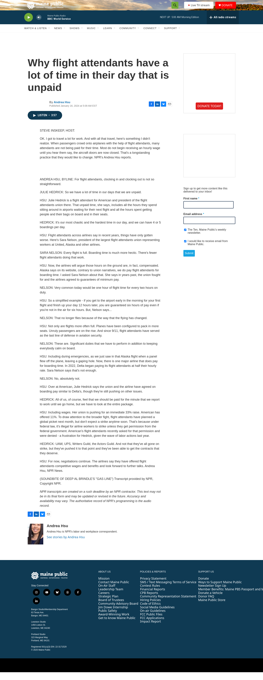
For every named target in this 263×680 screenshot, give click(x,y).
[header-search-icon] (173, 9)
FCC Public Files (151, 622)
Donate (203, 586)
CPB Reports (149, 600)
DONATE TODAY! (209, 114)
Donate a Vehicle (210, 600)
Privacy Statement (153, 586)
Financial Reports (152, 597)
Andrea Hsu (62, 110)
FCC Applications (152, 626)
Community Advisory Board (118, 611)
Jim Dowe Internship (113, 615)
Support (170, 36)
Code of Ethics (150, 611)
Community (128, 36)
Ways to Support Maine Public (220, 590)
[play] (28, 25)
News (58, 36)
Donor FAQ (206, 604)
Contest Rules (150, 593)
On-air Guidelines (152, 618)
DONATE (229, 9)
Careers (104, 600)
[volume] (39, 25)
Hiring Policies (150, 608)
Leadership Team (110, 597)
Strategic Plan (108, 604)
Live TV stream (199, 9)
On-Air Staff (106, 593)
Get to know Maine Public (116, 626)
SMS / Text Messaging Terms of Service (168, 590)
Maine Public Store (211, 608)
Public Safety (107, 618)
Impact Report (150, 629)
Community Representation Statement (168, 604)
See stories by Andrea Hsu (66, 545)
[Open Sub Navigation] (49, 36)
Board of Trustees (111, 608)
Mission (104, 586)
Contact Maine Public (113, 590)
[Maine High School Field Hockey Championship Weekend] (209, 163)
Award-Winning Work (113, 622)
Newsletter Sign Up (212, 593)
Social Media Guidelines (157, 615)
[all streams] (223, 25)
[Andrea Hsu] (35, 541)
